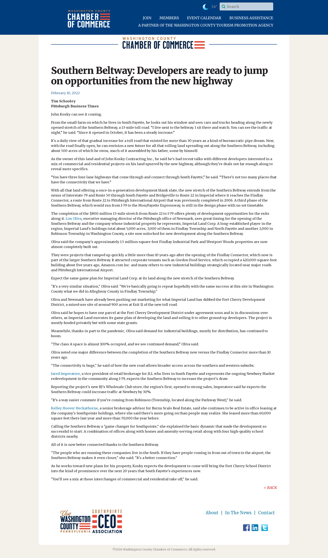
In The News (238, 513)
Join (147, 17)
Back (272, 487)
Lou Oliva (74, 218)
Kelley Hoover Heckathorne (74, 408)
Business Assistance (251, 17)
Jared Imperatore (65, 374)
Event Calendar (204, 17)
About (212, 513)
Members (169, 17)
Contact (266, 513)
